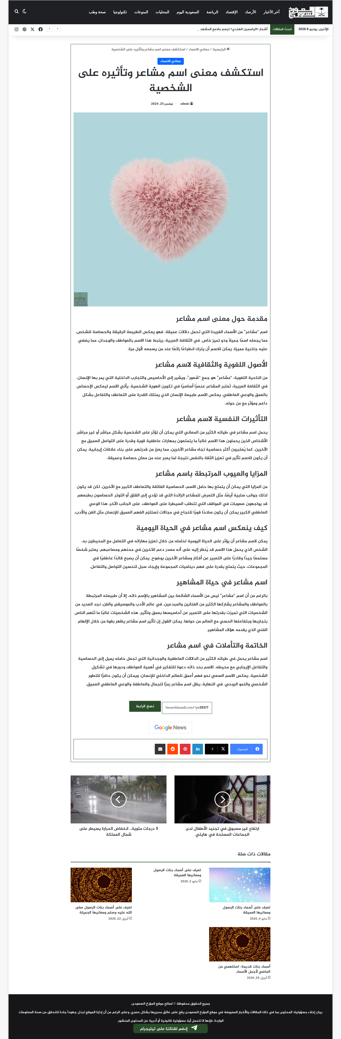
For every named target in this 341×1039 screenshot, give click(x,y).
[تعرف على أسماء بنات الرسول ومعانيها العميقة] (239, 885)
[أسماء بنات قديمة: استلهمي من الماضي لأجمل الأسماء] (239, 944)
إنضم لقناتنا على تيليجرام (169, 1029)
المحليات (162, 12)
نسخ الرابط (145, 706)
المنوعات (141, 12)
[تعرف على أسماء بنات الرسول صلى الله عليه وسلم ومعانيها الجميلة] (101, 885)
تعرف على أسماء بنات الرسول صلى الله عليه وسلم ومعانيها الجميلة (103, 910)
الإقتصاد (232, 12)
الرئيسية (221, 49)
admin (184, 104)
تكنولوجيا (120, 12)
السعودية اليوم (188, 12)
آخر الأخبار (271, 12)
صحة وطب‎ (97, 12)
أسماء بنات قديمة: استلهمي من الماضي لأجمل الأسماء (244, 969)
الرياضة (212, 12)
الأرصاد (250, 12)
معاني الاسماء (199, 49)
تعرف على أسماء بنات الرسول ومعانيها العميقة (246, 910)
